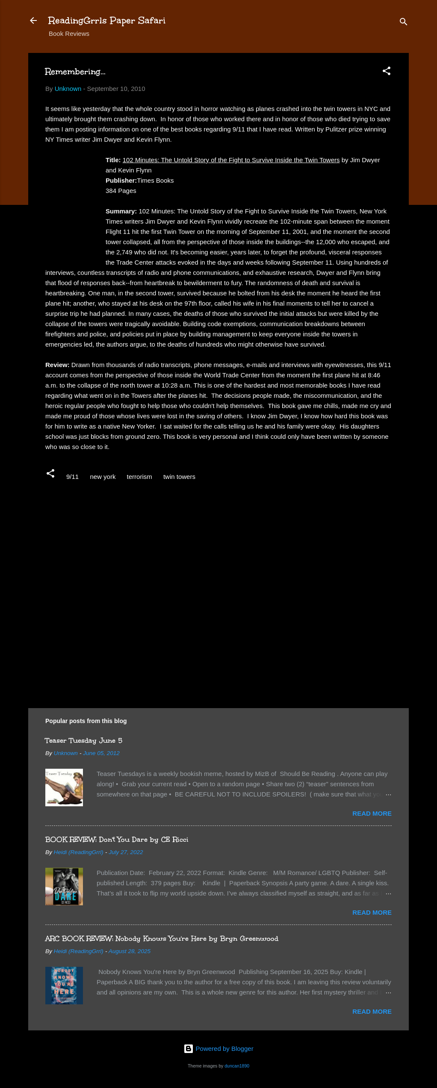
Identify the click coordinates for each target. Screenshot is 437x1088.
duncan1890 (236, 1065)
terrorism (139, 476)
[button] (386, 72)
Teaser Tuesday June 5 (83, 740)
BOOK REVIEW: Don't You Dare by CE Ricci (117, 839)
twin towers (179, 476)
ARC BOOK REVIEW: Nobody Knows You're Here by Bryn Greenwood (161, 938)
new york (102, 476)
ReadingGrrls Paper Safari (107, 20)
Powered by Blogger (218, 1048)
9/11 (72, 476)
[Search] (404, 23)
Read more (372, 813)
